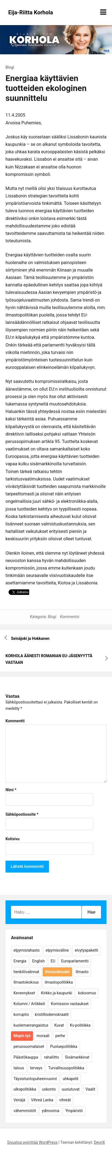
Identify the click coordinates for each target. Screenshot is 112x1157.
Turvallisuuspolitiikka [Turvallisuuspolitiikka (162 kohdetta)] (66, 1068)
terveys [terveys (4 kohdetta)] (36, 1068)
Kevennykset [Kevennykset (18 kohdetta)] (24, 993)
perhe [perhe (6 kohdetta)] (60, 1035)
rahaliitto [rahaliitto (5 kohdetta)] (51, 1057)
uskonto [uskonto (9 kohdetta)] (49, 1089)
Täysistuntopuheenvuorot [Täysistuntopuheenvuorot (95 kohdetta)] (35, 1079)
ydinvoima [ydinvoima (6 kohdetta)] (50, 1110)
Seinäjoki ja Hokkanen (30, 638)
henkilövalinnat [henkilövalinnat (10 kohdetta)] (26, 972)
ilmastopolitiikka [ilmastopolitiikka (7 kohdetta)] (59, 982)
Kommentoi (69, 616)
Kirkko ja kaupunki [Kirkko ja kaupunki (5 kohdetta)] (56, 993)
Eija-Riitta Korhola (30, 12)
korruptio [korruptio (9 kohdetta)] (21, 1014)
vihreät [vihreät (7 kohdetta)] (65, 1100)
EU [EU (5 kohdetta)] (53, 961)
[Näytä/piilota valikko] (103, 12)
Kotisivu (13, 839)
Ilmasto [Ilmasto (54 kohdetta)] (82, 972)
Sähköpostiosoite (22, 814)
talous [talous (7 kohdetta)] (18, 1068)
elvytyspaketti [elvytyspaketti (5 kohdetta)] (86, 950)
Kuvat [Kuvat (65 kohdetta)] (59, 1025)
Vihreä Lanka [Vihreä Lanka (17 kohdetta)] (42, 1100)
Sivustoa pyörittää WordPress (32, 1142)
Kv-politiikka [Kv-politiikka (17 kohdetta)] (80, 1025)
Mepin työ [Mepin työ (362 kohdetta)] (22, 1035)
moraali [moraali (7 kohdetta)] (43, 1035)
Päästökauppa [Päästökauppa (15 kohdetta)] (25, 1057)
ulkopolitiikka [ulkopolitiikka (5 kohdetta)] (24, 1089)
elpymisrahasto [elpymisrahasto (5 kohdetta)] (26, 950)
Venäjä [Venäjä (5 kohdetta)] (19, 1100)
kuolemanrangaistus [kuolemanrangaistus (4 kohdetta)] (30, 1025)
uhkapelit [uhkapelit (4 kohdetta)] (70, 1079)
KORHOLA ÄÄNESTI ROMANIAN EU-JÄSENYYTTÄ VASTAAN (49, 659)
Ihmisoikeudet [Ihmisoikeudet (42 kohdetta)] (57, 972)
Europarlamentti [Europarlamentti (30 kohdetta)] (74, 961)
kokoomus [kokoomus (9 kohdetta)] (87, 993)
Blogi (10, 67)
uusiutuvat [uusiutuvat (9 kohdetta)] (71, 1089)
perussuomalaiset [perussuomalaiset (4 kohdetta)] (28, 1046)
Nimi (11, 790)
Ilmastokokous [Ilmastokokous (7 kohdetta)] (26, 982)
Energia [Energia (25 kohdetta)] (19, 961)
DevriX (99, 1142)
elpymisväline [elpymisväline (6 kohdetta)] (57, 950)
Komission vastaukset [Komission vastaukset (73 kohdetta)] (70, 1004)
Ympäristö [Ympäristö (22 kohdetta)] (74, 1110)
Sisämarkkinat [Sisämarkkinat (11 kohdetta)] (77, 1057)
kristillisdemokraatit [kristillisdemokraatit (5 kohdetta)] (52, 1014)
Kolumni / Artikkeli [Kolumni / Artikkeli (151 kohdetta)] (29, 1004)
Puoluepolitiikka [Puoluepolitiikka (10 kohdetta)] (63, 1046)
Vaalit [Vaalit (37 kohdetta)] (90, 1089)
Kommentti (15, 721)
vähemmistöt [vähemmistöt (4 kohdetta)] (24, 1110)
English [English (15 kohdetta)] (38, 961)
